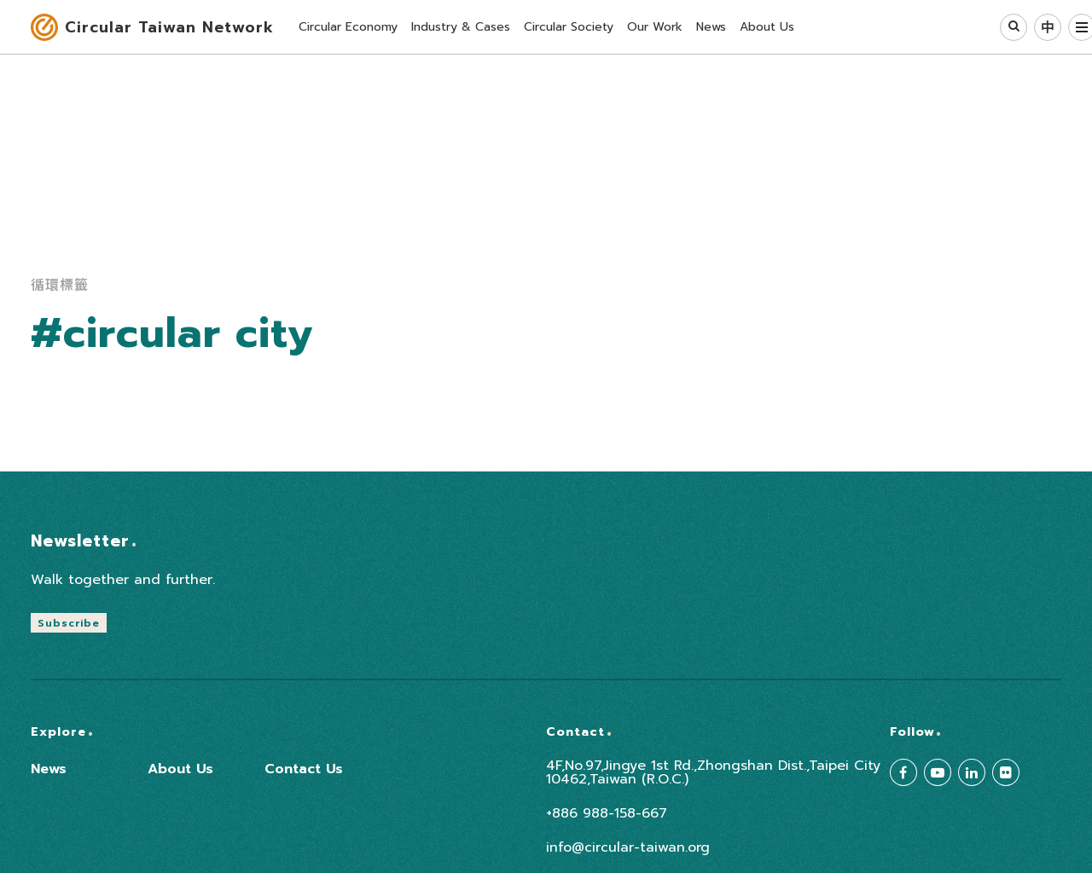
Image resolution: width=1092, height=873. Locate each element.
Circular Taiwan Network (169, 27)
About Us (180, 769)
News (49, 769)
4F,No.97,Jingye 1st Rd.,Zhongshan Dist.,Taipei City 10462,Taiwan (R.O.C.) (713, 772)
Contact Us (303, 769)
